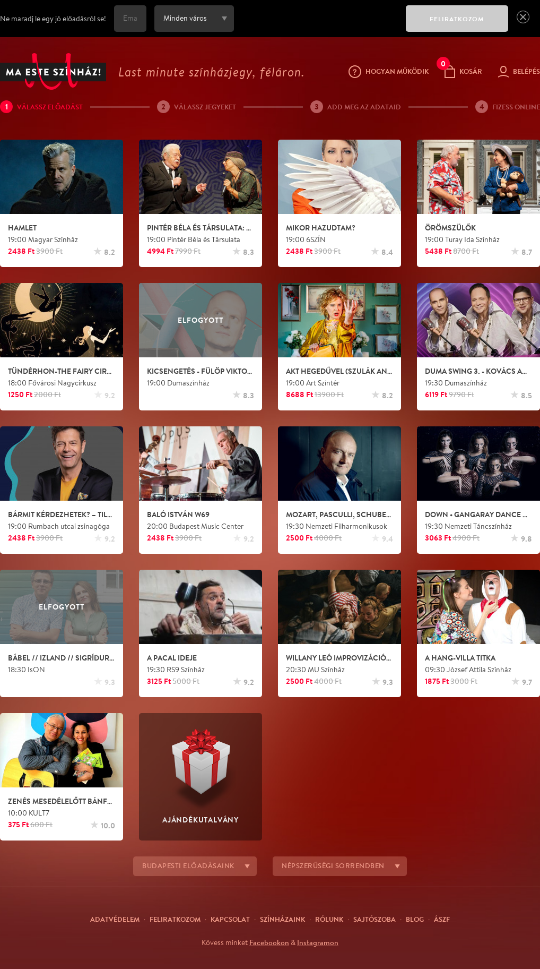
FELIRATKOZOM (457, 18)
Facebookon (269, 942)
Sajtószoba (374, 919)
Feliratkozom (175, 919)
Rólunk (329, 919)
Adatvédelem (115, 919)
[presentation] (317, 26)
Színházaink (282, 919)
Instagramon (317, 942)
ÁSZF (442, 919)
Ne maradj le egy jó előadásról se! (53, 18)
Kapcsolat (230, 919)
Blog (415, 919)
